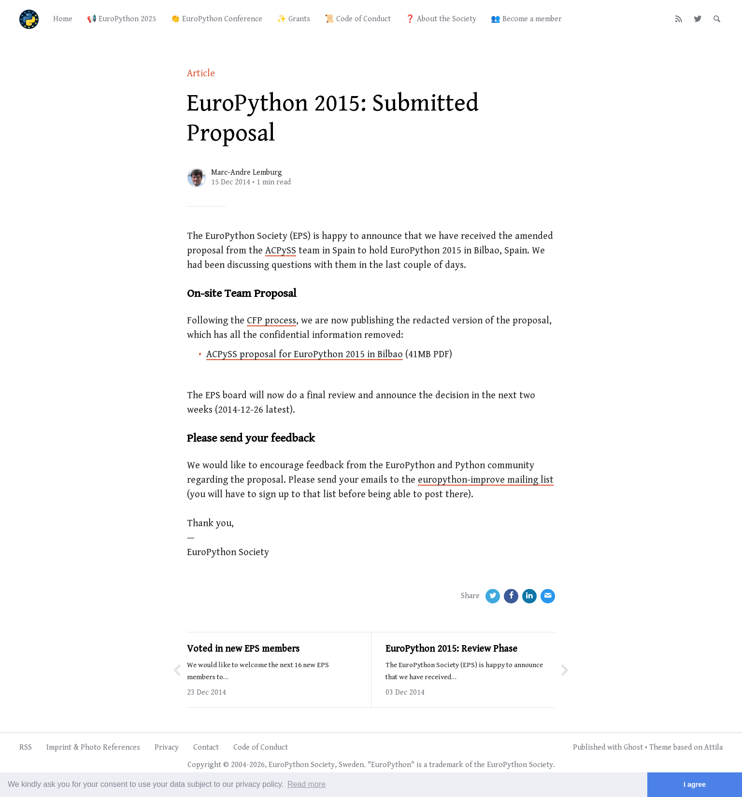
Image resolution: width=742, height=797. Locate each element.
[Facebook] (511, 596)
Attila (713, 747)
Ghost (633, 747)
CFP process (271, 320)
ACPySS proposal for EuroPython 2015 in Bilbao (304, 354)
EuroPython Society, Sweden (316, 764)
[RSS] (679, 19)
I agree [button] (695, 784)
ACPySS (280, 250)
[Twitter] (698, 19)
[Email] (548, 596)
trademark (446, 764)
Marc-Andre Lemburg (246, 172)
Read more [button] (306, 784)
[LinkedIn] (529, 596)
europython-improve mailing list (486, 480)
